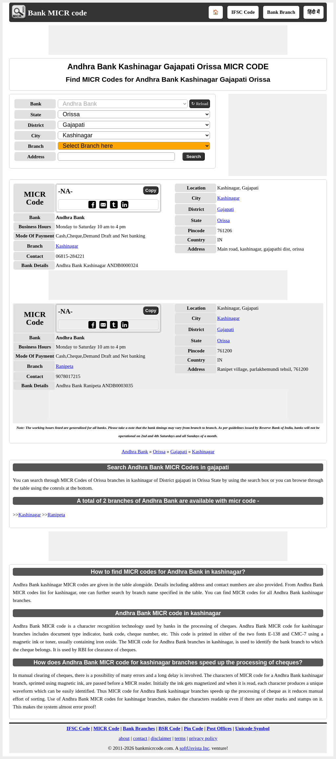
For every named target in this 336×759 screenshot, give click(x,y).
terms (180, 738)
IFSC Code (243, 12)
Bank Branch (281, 12)
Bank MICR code (57, 13)
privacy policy (203, 738)
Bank (35, 103)
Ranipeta (64, 366)
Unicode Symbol (252, 728)
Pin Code (193, 728)
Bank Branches (139, 728)
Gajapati (225, 209)
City (35, 135)
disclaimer (161, 738)
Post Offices (219, 728)
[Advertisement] (168, 40)
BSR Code (169, 728)
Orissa (223, 220)
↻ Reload (199, 103)
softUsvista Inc (194, 748)
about (124, 738)
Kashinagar (67, 246)
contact (140, 738)
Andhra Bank (135, 451)
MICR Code (106, 728)
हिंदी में (313, 12)
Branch (36, 146)
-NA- (65, 191)
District (36, 125)
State (36, 114)
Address (35, 156)
